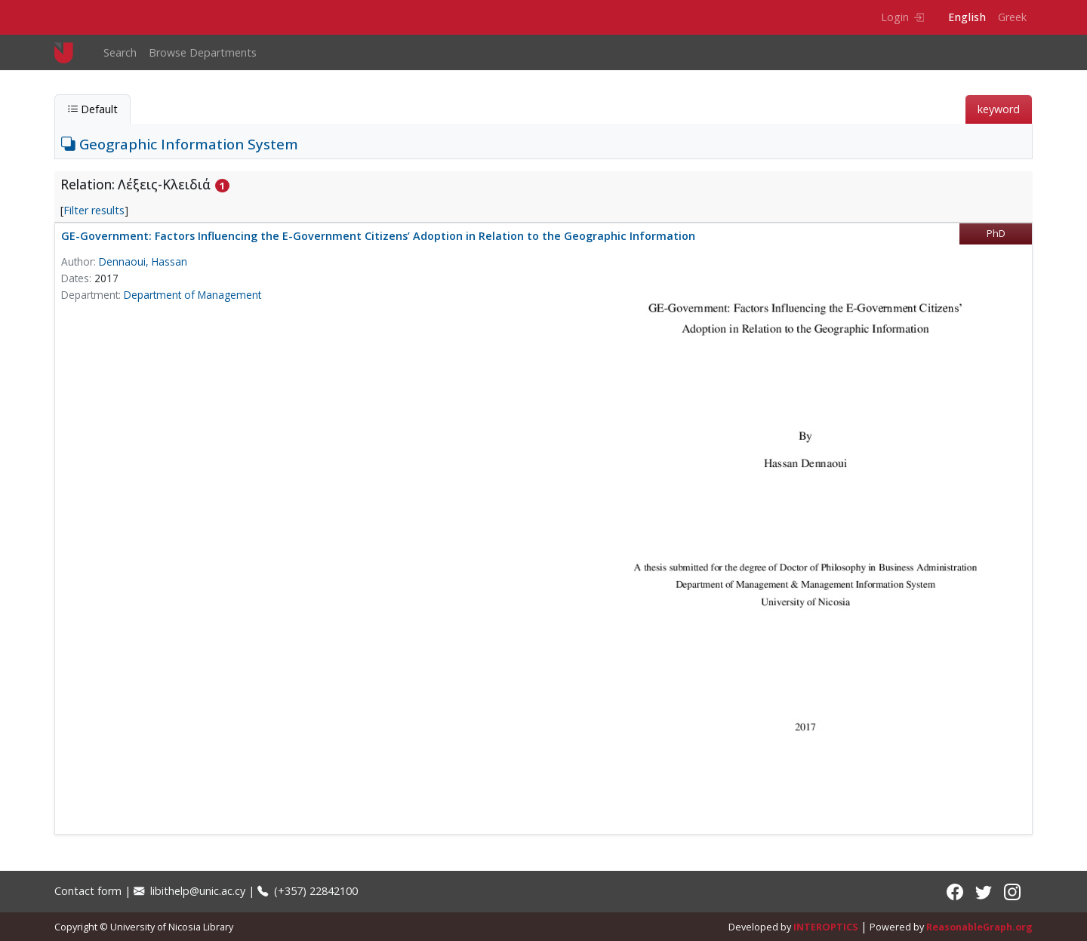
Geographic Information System (179, 143)
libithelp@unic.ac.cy (189, 891)
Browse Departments (203, 52)
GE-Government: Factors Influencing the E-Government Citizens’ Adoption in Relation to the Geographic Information (378, 236)
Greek (1012, 17)
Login (902, 17)
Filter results (94, 210)
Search (120, 52)
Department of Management (192, 295)
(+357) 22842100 (307, 891)
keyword (999, 109)
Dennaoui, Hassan (143, 261)
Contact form (88, 891)
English (967, 17)
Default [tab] (92, 109)
